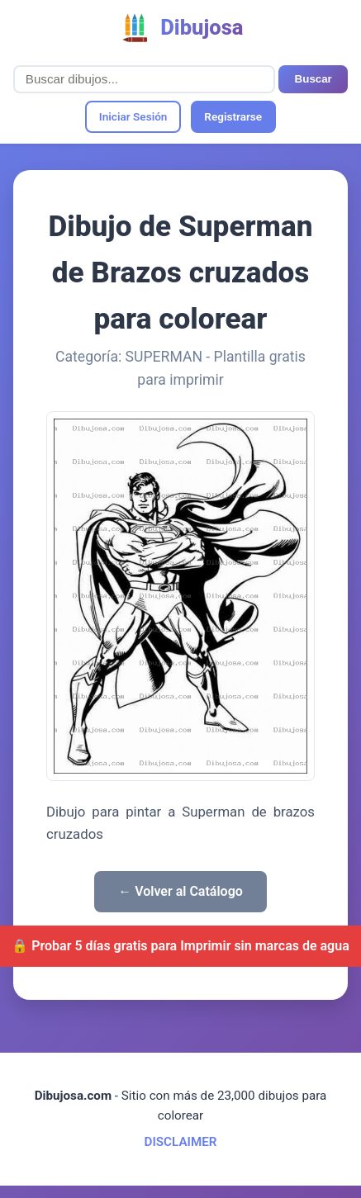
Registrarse (233, 116)
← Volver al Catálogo (180, 891)
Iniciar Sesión (133, 116)
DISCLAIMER (181, 1141)
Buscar (313, 79)
